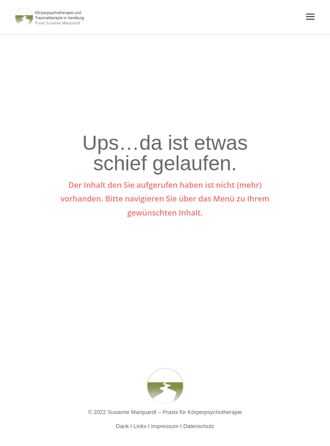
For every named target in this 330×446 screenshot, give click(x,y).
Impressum (165, 426)
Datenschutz (198, 426)
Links (139, 426)
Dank (122, 426)
